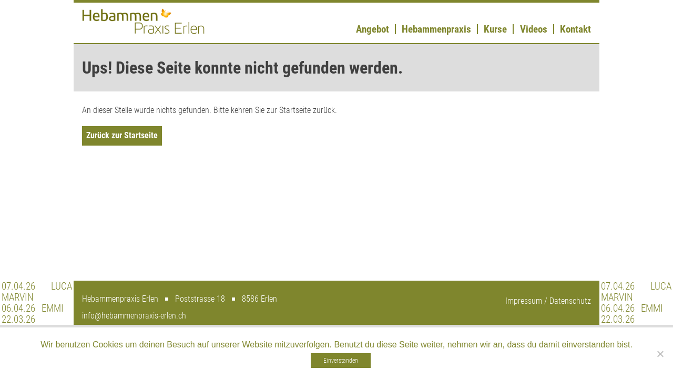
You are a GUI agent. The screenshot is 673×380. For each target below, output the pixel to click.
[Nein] (660, 353)
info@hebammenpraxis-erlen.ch (134, 316)
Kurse (495, 29)
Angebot (372, 29)
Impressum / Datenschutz (548, 301)
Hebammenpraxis (436, 29)
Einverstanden (340, 360)
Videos (533, 29)
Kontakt (575, 29)
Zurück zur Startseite (122, 135)
